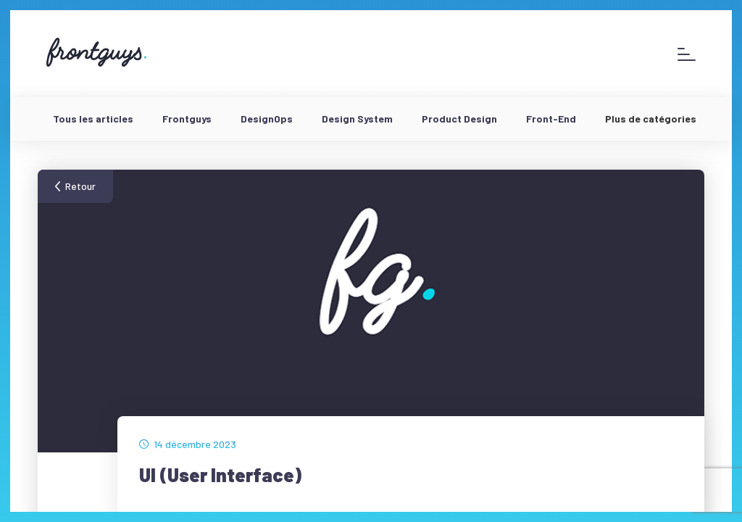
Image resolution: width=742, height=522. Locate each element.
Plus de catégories (650, 118)
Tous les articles (93, 118)
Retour (80, 186)
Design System (357, 118)
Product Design (459, 118)
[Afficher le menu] (687, 54)
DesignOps (267, 118)
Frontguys (187, 118)
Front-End (551, 118)
